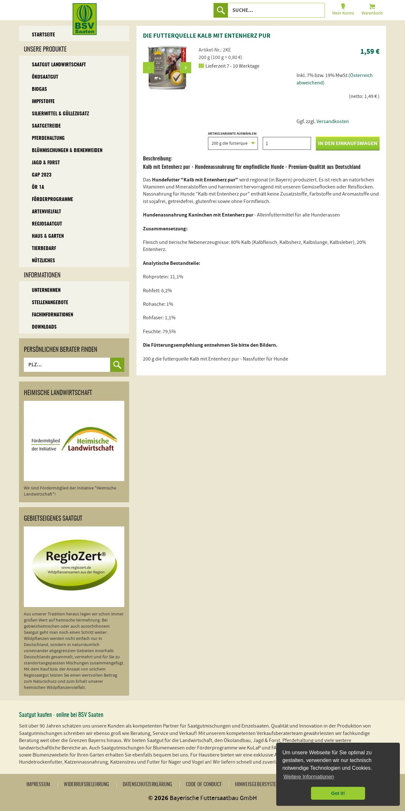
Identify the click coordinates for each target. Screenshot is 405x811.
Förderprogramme (52, 199)
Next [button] (185, 67)
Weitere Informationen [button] (308, 776)
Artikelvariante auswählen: (233, 141)
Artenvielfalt (46, 211)
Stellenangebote (50, 302)
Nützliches (43, 260)
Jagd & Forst (46, 162)
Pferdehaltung (48, 138)
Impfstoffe (43, 101)
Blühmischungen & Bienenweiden (67, 150)
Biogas (39, 89)
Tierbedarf (44, 248)
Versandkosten (332, 121)
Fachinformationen (52, 315)
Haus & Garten (48, 236)
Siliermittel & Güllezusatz (60, 113)
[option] (167, 67)
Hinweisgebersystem (257, 784)
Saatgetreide (46, 126)
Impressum (38, 784)
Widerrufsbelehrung (86, 784)
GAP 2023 (42, 175)
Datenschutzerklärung (147, 784)
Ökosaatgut (45, 77)
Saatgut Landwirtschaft (59, 65)
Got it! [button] (338, 793)
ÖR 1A (38, 187)
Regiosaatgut (47, 224)
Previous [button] (148, 67)
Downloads (44, 327)
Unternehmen (46, 290)
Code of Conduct (203, 784)
